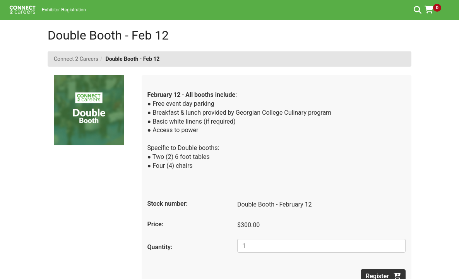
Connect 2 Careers (76, 59)
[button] (436, 9)
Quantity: (160, 247)
